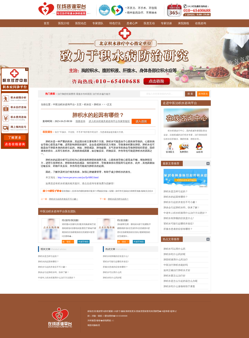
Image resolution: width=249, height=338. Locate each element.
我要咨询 (80, 121)
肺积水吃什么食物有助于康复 (179, 286)
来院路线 (183, 23)
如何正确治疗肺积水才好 (177, 270)
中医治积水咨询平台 (64, 104)
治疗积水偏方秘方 (101, 94)
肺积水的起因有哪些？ (48, 261)
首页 (46, 23)
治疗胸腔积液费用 (66, 94)
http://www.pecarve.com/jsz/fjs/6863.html (78, 177)
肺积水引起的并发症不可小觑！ (63, 199)
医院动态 (80, 23)
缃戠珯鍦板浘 (93, 325)
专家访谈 (166, 23)
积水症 (87, 104)
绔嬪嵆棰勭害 (83, 241)
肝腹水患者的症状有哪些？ (115, 267)
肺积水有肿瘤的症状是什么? (116, 256)
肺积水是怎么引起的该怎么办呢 (180, 281)
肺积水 (97, 104)
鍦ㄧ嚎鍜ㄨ (67, 241)
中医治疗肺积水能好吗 (176, 265)
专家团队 (97, 23)
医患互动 (149, 23)
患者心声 (132, 23)
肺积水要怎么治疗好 (174, 275)
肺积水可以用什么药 (112, 272)
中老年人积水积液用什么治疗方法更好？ (56, 277)
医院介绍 (63, 23)
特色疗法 (115, 23)
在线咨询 (200, 23)
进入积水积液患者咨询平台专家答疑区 (109, 121)
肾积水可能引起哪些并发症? (116, 261)
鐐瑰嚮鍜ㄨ (108, 320)
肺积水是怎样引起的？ (118, 199)
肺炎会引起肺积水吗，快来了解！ (53, 272)
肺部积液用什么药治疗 (176, 259)
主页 (79, 104)
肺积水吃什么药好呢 (112, 277)
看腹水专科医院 (84, 94)
